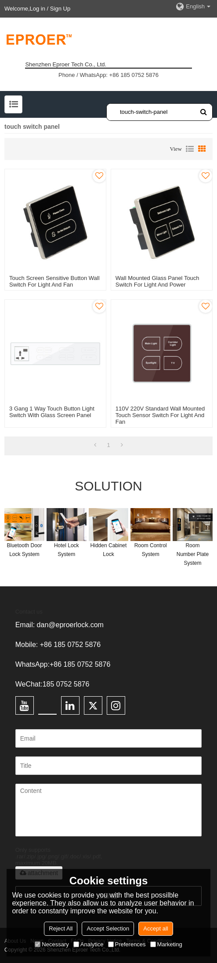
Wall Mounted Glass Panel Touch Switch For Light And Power (157, 281)
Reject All (60, 928)
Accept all (155, 928)
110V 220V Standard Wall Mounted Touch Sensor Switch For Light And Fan (160, 415)
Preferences (127, 944)
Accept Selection (108, 928)
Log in (37, 8)
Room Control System (150, 549)
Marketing (166, 944)
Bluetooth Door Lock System (24, 549)
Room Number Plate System (193, 554)
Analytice (88, 944)
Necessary (52, 944)
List (190, 149)
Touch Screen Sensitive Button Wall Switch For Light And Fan (54, 281)
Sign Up (60, 8)
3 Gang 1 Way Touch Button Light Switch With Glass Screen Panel (51, 411)
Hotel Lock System (66, 549)
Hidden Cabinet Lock (108, 549)
